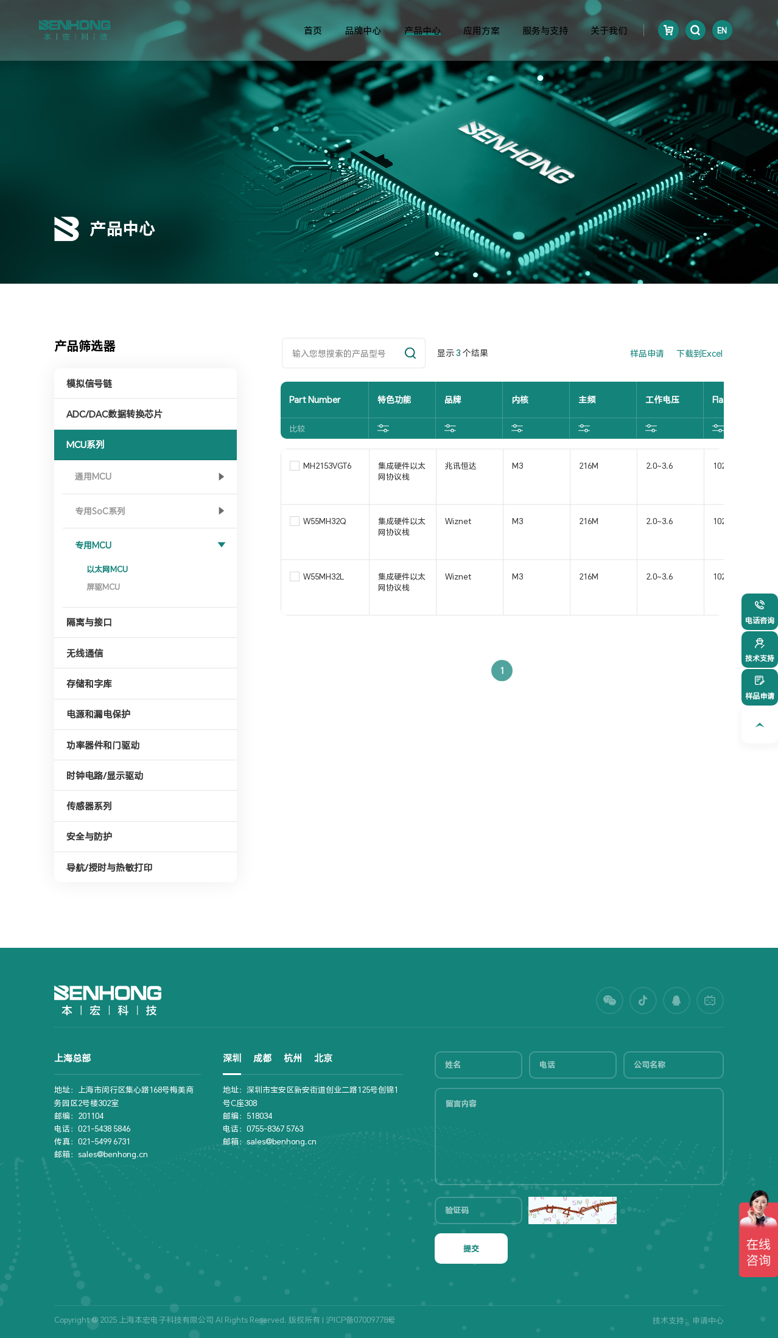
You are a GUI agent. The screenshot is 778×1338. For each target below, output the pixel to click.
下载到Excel (699, 353)
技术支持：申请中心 (688, 1320)
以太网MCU (107, 569)
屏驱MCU (103, 586)
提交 (471, 1248)
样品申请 (647, 353)
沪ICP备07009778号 (361, 1319)
